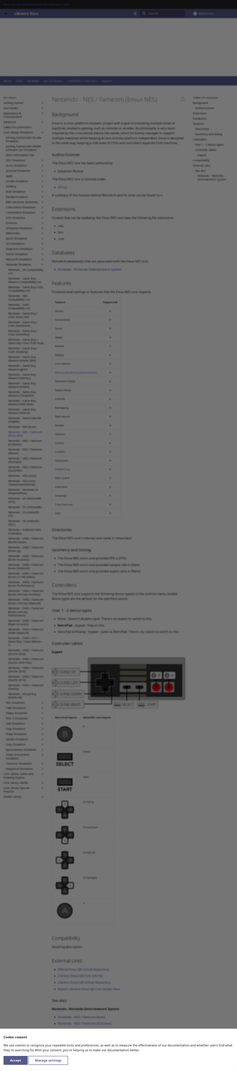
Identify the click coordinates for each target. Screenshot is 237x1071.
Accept (15, 1060)
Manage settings (48, 1060)
